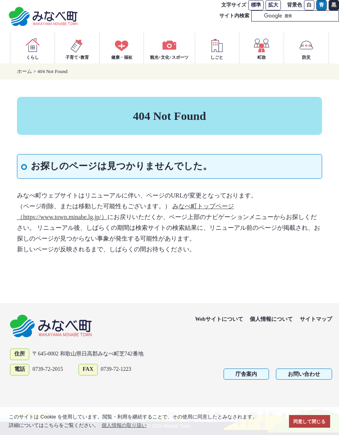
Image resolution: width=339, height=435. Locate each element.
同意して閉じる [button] (309, 421)
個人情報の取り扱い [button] (124, 425)
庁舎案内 (246, 374)
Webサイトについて (219, 319)
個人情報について (271, 319)
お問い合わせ (304, 374)
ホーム (24, 71)
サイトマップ (316, 319)
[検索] (286, 16)
